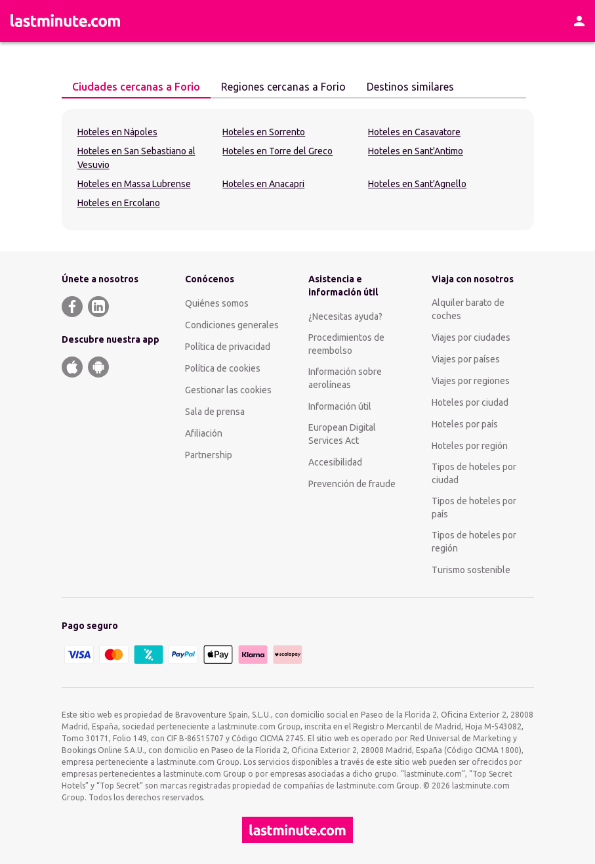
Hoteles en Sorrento (263, 132)
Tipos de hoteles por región (474, 541)
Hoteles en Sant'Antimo (415, 151)
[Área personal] (579, 21)
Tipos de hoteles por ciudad (474, 473)
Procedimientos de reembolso (346, 344)
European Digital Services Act (342, 434)
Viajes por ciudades (471, 337)
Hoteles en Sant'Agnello (417, 184)
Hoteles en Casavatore (414, 132)
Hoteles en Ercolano (118, 203)
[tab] (136, 87)
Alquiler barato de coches (468, 309)
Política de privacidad (227, 346)
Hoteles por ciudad (470, 402)
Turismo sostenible (471, 570)
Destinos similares (405, 86)
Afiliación (203, 433)
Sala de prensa (215, 411)
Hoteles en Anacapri (263, 184)
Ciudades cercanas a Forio (131, 86)
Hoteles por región (470, 446)
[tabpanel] (298, 169)
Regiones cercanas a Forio (278, 86)
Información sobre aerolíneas (345, 378)
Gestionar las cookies (228, 390)
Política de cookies (222, 368)
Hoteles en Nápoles (117, 132)
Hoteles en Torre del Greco (277, 151)
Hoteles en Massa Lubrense (134, 184)
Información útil (339, 406)
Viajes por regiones (471, 381)
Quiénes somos (217, 303)
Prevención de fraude (352, 484)
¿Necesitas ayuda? (345, 316)
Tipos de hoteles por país (474, 507)
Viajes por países (466, 359)
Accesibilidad (335, 462)
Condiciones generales (232, 325)
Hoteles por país (465, 424)
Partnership (208, 455)
